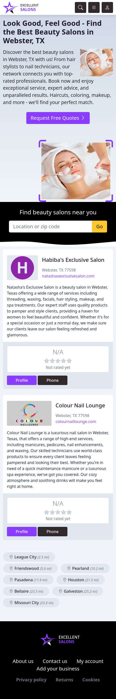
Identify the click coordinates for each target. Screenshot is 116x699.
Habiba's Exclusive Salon (73, 259)
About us (23, 661)
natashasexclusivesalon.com (68, 276)
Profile (22, 380)
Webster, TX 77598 (59, 270)
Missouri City (31, 602)
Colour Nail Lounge (80, 405)
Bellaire (26, 591)
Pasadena (28, 579)
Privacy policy (31, 680)
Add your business (58, 668)
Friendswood (30, 568)
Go (99, 226)
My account (90, 661)
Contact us (55, 661)
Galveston (77, 591)
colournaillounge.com (76, 421)
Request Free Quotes (57, 118)
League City (29, 557)
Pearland (85, 568)
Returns (64, 680)
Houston (81, 579)
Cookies (91, 680)
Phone (53, 380)
